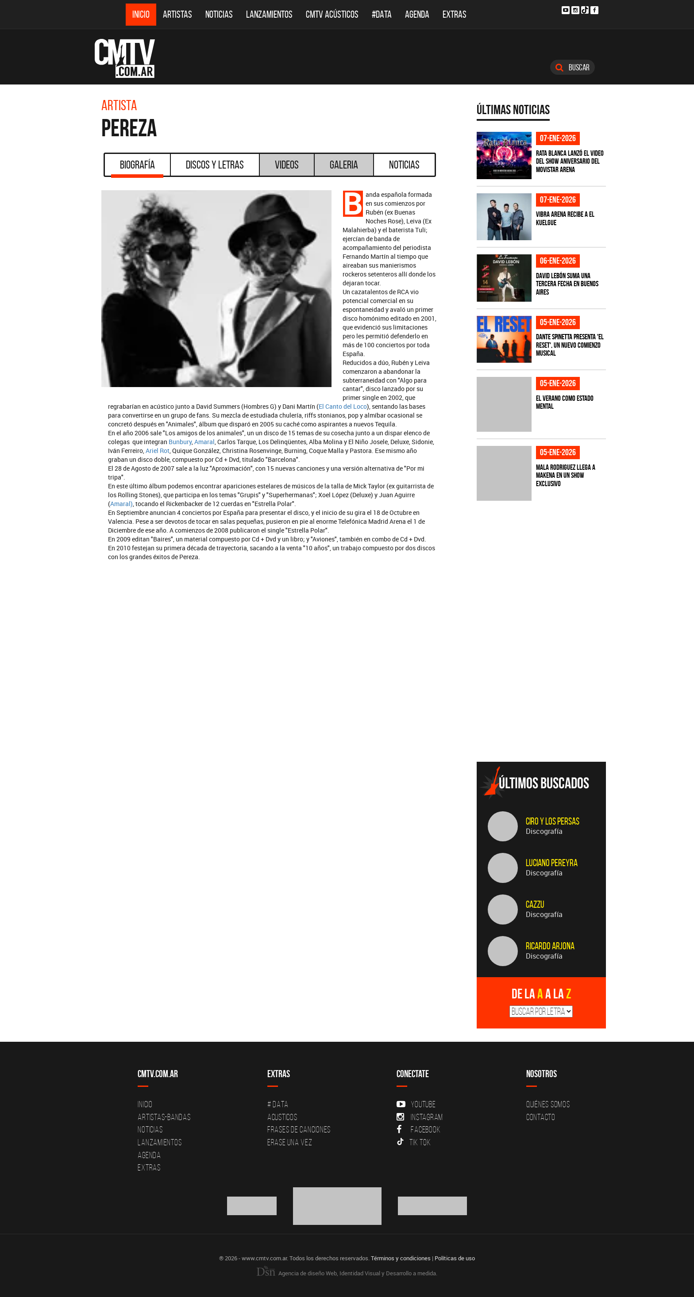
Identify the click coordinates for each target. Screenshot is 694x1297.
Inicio (141, 14)
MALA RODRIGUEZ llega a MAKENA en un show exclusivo (565, 475)
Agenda (417, 14)
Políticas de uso (455, 1258)
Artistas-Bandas (164, 1117)
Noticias (219, 14)
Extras (455, 14)
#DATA (382, 14)
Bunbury (180, 441)
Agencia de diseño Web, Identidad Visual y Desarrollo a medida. (347, 1273)
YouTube (416, 1104)
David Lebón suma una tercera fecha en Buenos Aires (567, 284)
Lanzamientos (269, 14)
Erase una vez (289, 1142)
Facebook (418, 1129)
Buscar (572, 67)
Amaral (204, 441)
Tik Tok (414, 1142)
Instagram (420, 1117)
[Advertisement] (543, 693)
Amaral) (121, 503)
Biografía (137, 167)
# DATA (278, 1104)
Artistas (177, 14)
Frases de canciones (299, 1129)
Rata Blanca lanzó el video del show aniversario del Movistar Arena (570, 161)
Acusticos (282, 1117)
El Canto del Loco (343, 406)
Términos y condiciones (401, 1258)
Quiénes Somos (548, 1104)
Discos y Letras (215, 164)
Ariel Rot (158, 450)
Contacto (540, 1117)
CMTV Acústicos (332, 14)
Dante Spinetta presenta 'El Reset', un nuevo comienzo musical (570, 345)
